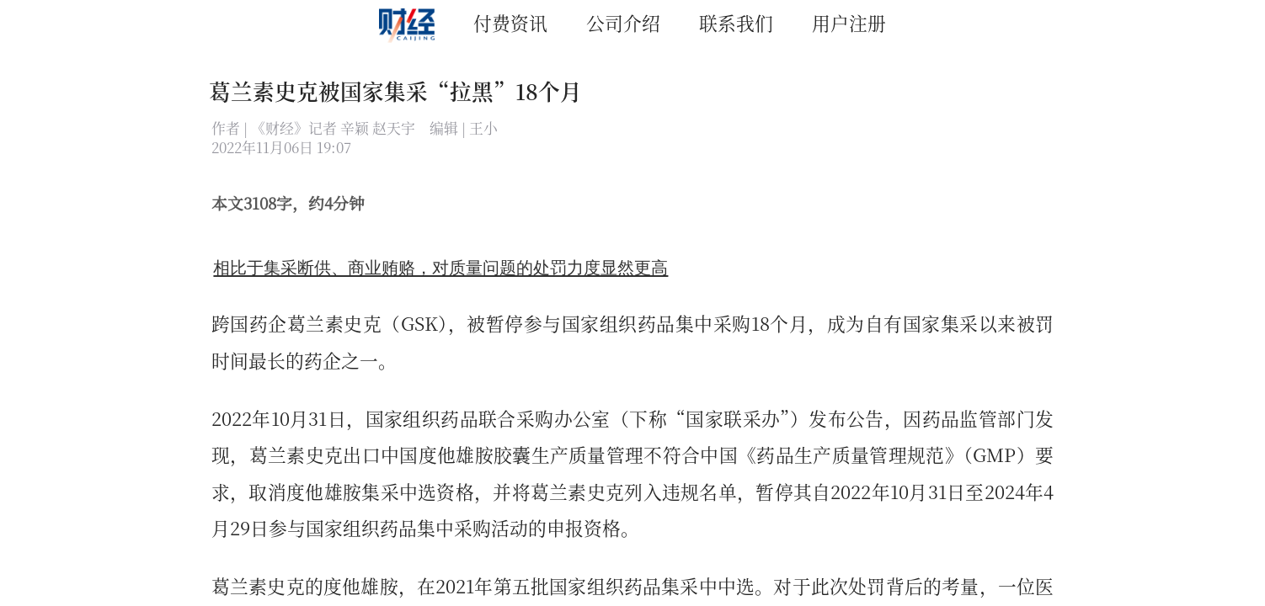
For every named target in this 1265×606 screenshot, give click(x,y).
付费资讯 (510, 22)
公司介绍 (623, 22)
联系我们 (736, 22)
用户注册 (849, 22)
